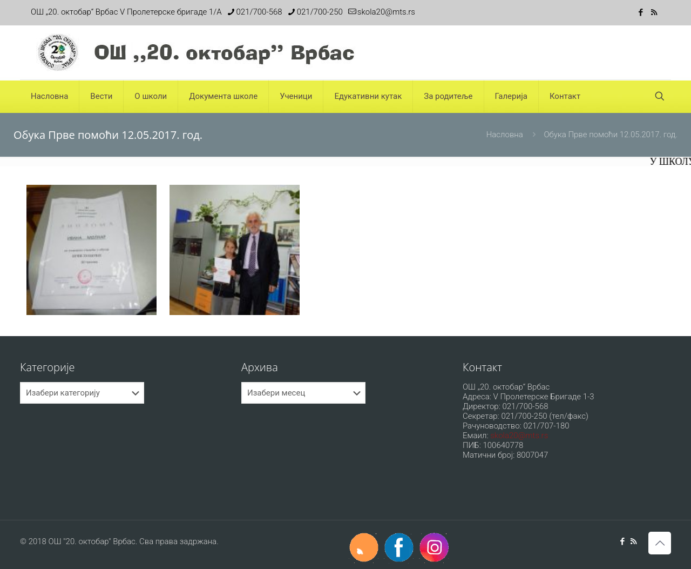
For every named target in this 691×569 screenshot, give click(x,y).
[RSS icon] (654, 12)
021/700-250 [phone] (320, 12)
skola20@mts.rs (519, 435)
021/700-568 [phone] (259, 12)
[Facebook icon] (640, 12)
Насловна (504, 134)
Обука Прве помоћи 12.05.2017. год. (611, 134)
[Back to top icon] (659, 543)
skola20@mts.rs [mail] (386, 12)
